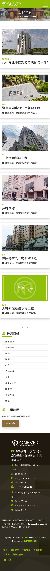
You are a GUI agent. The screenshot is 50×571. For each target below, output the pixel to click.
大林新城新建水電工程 (18, 308)
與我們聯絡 (18, 554)
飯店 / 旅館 (10, 383)
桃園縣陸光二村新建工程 (19, 258)
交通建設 (9, 395)
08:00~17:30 (18, 482)
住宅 (4, 104)
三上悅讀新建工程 (15, 158)
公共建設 (9, 371)
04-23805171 (19, 501)
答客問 (6, 554)
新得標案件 (6, 59)
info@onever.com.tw (23, 478)
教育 (7, 365)
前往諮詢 (10, 423)
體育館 (8, 389)
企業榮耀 (38, 550)
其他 (7, 401)
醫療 (7, 353)
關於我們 (15, 550)
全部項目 (9, 341)
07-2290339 (19, 474)
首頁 (5, 550)
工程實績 (26, 550)
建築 (7, 359)
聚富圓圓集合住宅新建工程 (21, 108)
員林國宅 (8, 208)
